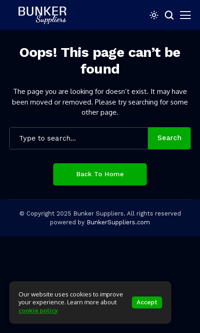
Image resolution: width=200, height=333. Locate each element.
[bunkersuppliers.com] (46, 15)
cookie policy (38, 310)
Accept (147, 302)
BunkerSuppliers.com (118, 222)
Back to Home (100, 174)
